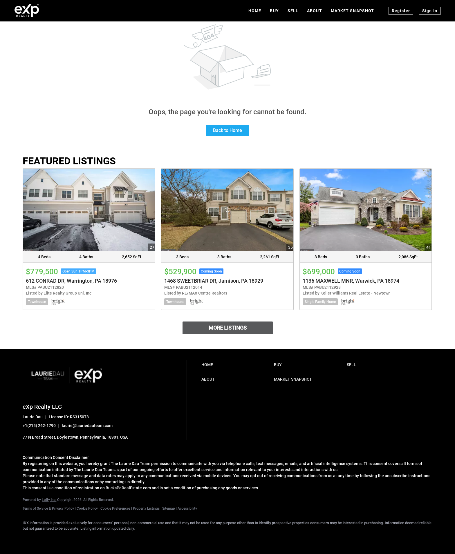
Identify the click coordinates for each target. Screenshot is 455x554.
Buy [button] (274, 10)
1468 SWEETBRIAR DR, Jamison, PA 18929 (213, 281)
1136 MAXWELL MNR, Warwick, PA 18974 (351, 281)
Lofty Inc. (49, 500)
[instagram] (97, 538)
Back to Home (227, 130)
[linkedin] (46, 538)
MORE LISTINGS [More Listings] (228, 328)
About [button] (314, 10)
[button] (236, 364)
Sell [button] (293, 10)
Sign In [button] (429, 10)
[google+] (131, 538)
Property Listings (146, 508)
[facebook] (30, 538)
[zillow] (80, 538)
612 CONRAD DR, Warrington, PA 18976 (71, 281)
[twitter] (63, 538)
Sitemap (168, 508)
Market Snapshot (352, 10)
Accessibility (187, 508)
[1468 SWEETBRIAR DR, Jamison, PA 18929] (227, 210)
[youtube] (114, 538)
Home (254, 10)
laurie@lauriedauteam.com (87, 425)
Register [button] (401, 10)
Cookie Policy (87, 508)
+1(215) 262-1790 (39, 425)
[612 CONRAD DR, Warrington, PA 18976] (89, 210)
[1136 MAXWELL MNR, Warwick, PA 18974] (366, 210)
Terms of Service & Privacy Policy (48, 508)
